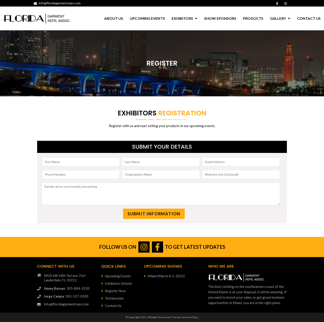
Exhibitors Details (116, 283)
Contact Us (111, 306)
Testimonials (112, 298)
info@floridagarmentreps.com (57, 3)
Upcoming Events (116, 276)
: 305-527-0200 (66, 296)
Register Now (113, 291)
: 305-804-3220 (67, 288)
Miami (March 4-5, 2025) (164, 276)
